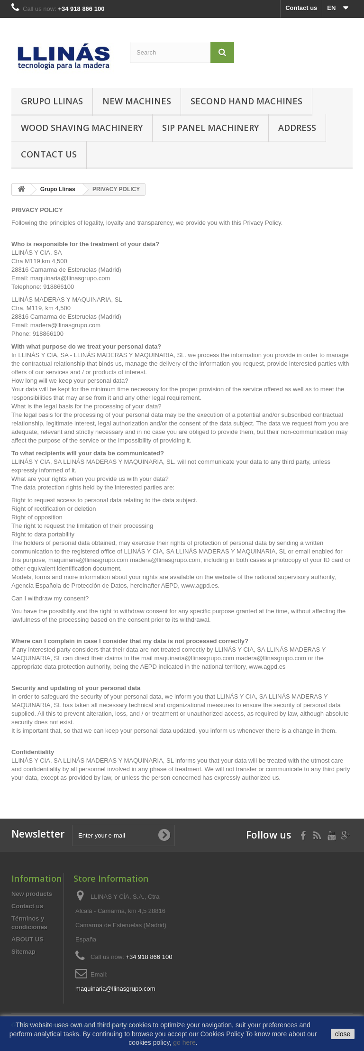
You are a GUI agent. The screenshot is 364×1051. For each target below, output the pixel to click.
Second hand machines (246, 101)
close (343, 1034)
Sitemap (23, 951)
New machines (136, 101)
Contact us (301, 7)
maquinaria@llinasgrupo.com (115, 988)
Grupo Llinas (52, 101)
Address (297, 127)
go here (184, 1042)
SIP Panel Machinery (210, 127)
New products (31, 893)
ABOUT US (27, 939)
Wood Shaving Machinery (82, 127)
